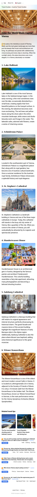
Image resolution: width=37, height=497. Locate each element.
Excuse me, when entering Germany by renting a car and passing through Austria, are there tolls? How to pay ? (18, 450)
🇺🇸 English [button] (19, 3)
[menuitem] (3, 2)
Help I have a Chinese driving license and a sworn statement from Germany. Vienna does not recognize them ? (17, 459)
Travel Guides (6, 7)
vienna (24, 462)
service (27, 471)
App (3, 3)
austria (21, 452)
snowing (33, 442)
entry (14, 452)
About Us (10, 3)
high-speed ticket (20, 481)
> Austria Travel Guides (18, 7)
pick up (14, 471)
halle (23, 442)
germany (26, 452)
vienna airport (20, 471)
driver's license (17, 462)
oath (34, 462)
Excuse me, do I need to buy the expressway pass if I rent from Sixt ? (18, 478)
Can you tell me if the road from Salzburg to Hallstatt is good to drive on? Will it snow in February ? (18, 440)
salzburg (27, 442)
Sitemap (22, 490)
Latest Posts (15, 490)
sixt (27, 481)
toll (17, 452)
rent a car (32, 452)
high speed (32, 481)
